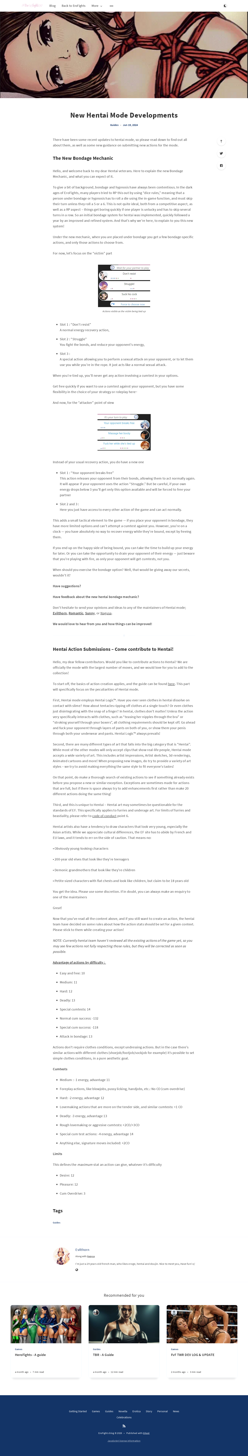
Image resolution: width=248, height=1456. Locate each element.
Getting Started (78, 1411)
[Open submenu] (111, 6)
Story (149, 1411)
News (176, 1411)
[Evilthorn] (61, 1256)
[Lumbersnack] (174, 1312)
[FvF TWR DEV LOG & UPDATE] (202, 1365)
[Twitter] (221, 153)
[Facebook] (221, 165)
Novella (123, 1411)
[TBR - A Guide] (124, 1365)
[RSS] (124, 1426)
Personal (162, 1411)
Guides (114, 124)
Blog (52, 6)
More (97, 6)
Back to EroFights (74, 6)
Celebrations (124, 1417)
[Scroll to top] (221, 141)
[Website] (76, 1270)
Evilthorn (82, 1249)
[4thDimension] (18, 1312)
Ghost (146, 1433)
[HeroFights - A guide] (46, 1365)
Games (18, 1349)
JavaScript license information (124, 1440)
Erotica (136, 1411)
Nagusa (106, 613)
